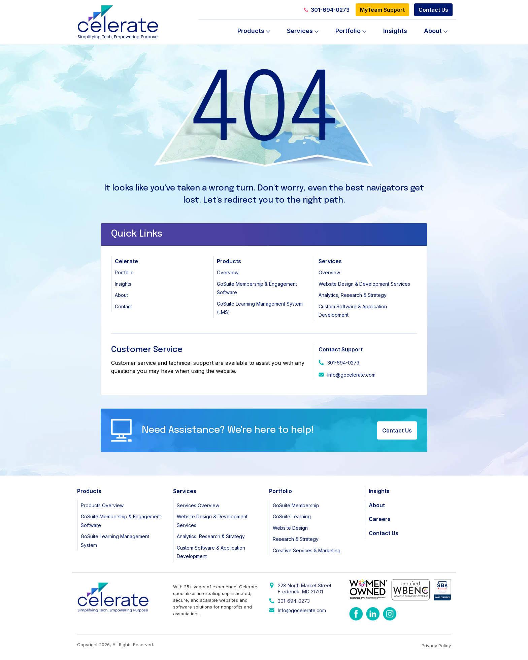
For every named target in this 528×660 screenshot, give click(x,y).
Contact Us (433, 9)
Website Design (290, 528)
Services (300, 30)
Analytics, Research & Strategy (353, 295)
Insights (395, 30)
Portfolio (348, 30)
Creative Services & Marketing (306, 550)
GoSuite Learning (292, 516)
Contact (123, 306)
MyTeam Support (382, 9)
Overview (227, 272)
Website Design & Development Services (364, 284)
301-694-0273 (327, 9)
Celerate (126, 261)
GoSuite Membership (296, 505)
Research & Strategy (296, 539)
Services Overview (198, 505)
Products (250, 30)
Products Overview (102, 505)
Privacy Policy (436, 645)
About (433, 30)
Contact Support (341, 349)
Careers (380, 519)
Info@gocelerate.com (351, 375)
